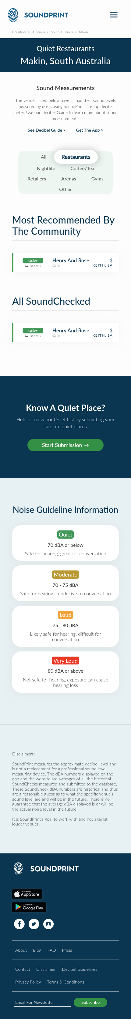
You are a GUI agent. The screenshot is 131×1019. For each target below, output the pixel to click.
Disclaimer (46, 969)
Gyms (97, 178)
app (15, 778)
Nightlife (46, 168)
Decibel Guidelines (79, 969)
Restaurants (75, 156)
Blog (37, 950)
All (44, 157)
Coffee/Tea (82, 168)
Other (65, 189)
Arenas (68, 178)
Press (67, 950)
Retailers (36, 178)
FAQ (52, 950)
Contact (22, 969)
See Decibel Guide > (47, 130)
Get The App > (89, 130)
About (21, 950)
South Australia (62, 32)
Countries (19, 32)
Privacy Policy (28, 981)
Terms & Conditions (65, 981)
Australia (38, 32)
